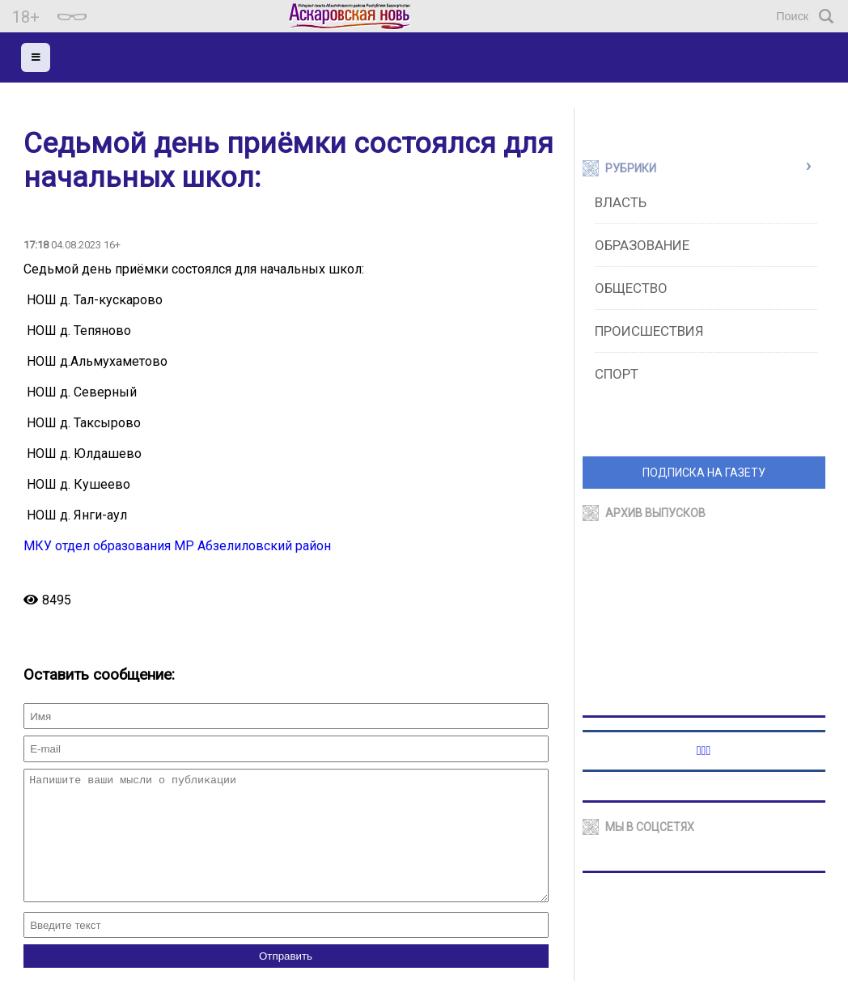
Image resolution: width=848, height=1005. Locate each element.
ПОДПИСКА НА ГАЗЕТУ (703, 472)
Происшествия (649, 331)
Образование (642, 245)
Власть (621, 202)
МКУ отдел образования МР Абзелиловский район (177, 545)
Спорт (616, 374)
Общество (631, 288)
